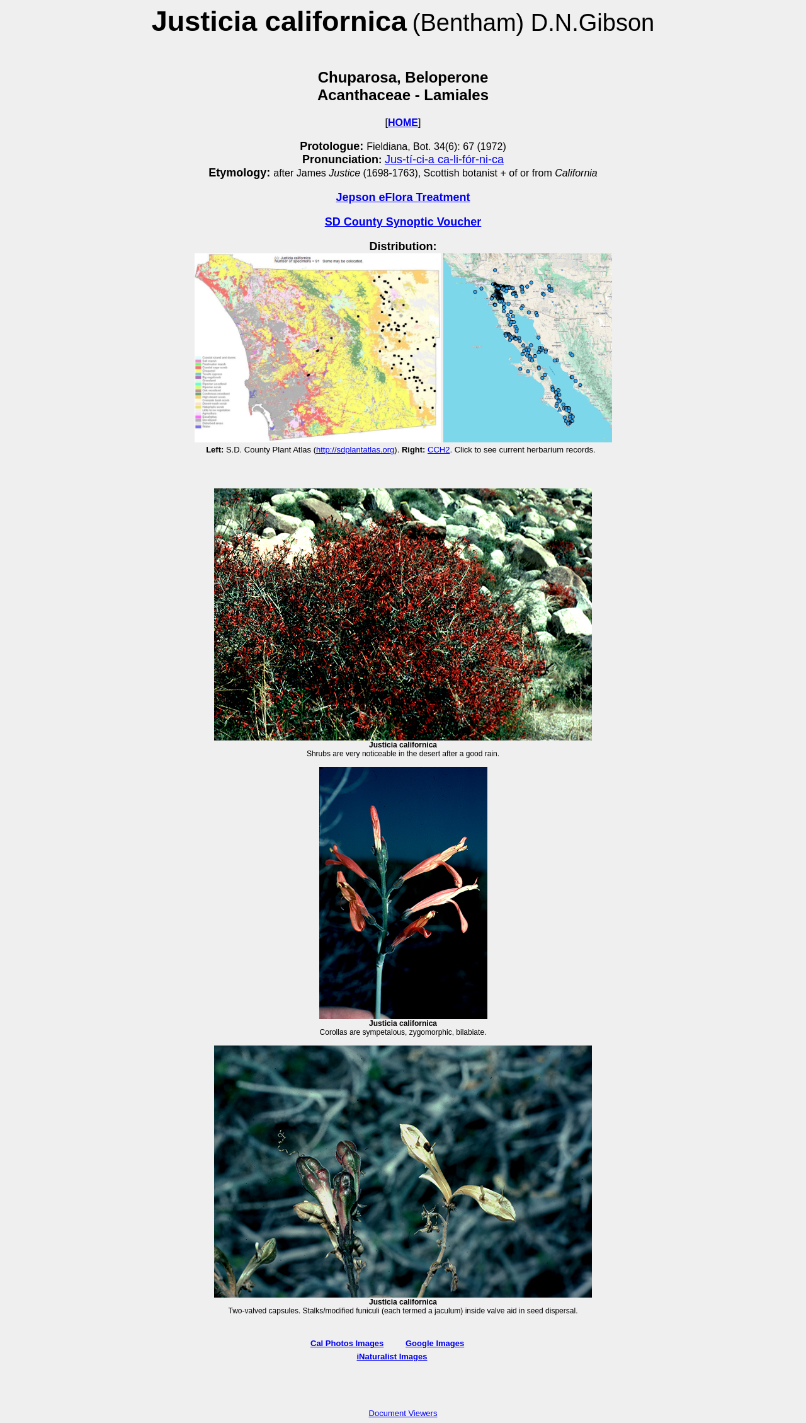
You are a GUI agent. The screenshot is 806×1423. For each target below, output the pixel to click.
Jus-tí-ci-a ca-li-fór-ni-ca (444, 159)
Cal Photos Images (346, 1343)
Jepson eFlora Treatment (403, 197)
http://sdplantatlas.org (355, 449)
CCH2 (439, 449)
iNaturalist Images (392, 1356)
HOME (403, 122)
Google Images (435, 1343)
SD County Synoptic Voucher (403, 222)
